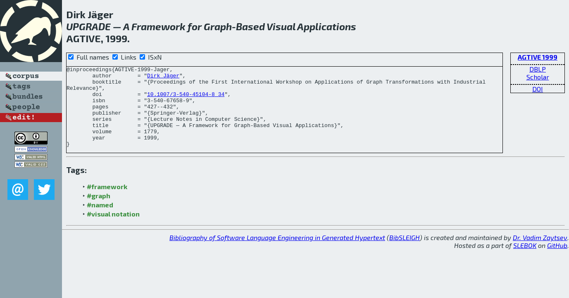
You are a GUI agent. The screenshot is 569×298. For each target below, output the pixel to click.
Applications (326, 26)
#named (100, 221)
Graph (218, 26)
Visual (281, 26)
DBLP (537, 69)
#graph (98, 212)
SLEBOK (524, 261)
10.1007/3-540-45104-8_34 (185, 100)
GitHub (557, 261)
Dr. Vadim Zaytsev (540, 253)
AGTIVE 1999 (537, 57)
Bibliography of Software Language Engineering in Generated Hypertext (277, 253)
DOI (537, 89)
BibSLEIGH (404, 253)
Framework (158, 26)
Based (250, 26)
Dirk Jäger (163, 78)
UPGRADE (88, 26)
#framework (107, 203)
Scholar (537, 77)
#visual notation (113, 230)
